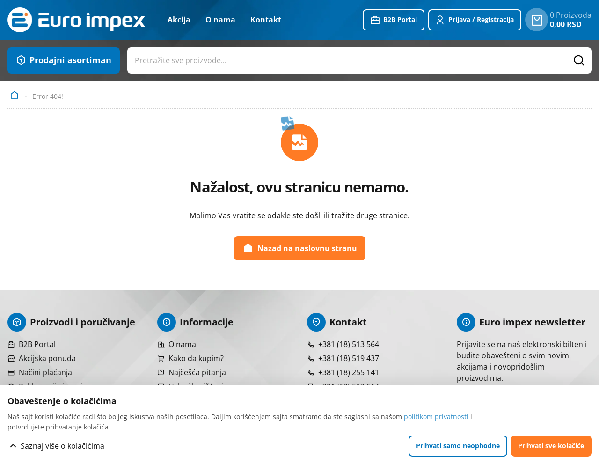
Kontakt (265, 20)
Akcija (179, 20)
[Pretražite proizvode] (579, 60)
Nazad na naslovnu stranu (299, 248)
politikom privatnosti (436, 416)
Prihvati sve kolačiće (551, 445)
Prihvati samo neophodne (458, 445)
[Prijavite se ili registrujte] (475, 20)
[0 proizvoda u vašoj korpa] (536, 19)
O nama (220, 20)
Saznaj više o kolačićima (62, 446)
